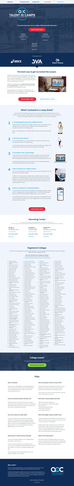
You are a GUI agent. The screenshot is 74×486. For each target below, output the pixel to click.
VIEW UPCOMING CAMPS (37, 29)
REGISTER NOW (48, 1)
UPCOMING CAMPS (35, 1)
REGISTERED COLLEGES (24, 1)
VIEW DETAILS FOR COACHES (37, 365)
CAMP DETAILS (10, 1)
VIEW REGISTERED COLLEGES (47, 99)
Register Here (31, 236)
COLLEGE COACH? (60, 1)
